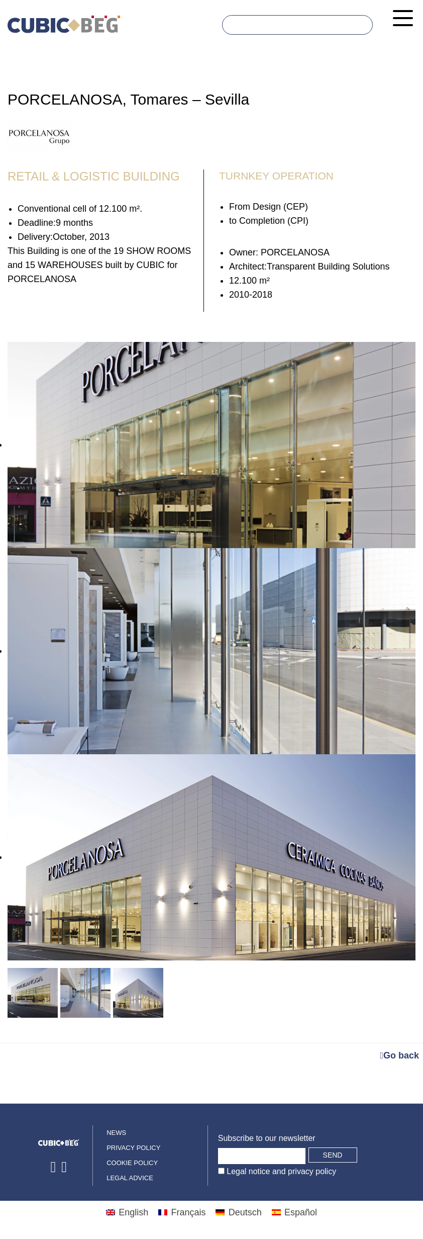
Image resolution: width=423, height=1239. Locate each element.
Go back (399, 1055)
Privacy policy (133, 1148)
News (116, 1132)
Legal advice (130, 1178)
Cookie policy (132, 1163)
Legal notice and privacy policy (280, 1171)
